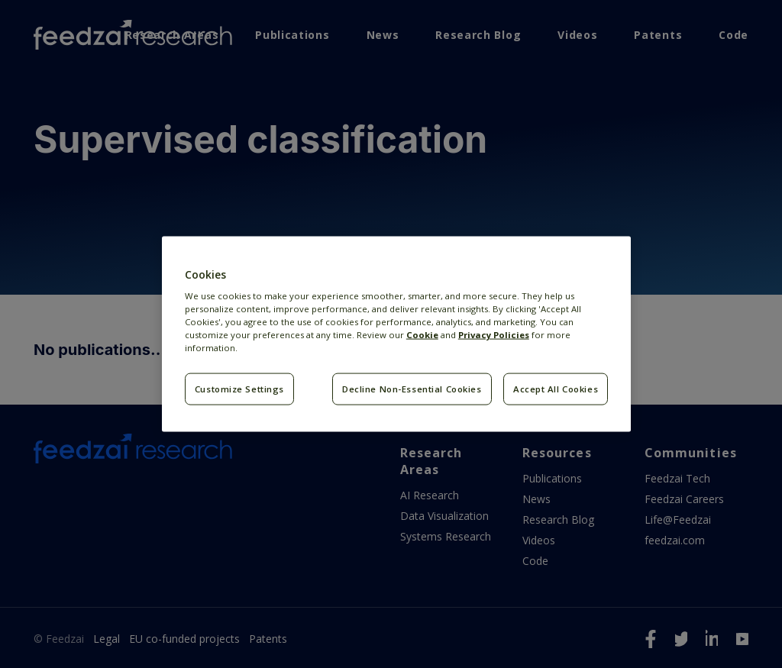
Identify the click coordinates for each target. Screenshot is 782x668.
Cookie (422, 334)
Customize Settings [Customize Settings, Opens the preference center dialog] (239, 389)
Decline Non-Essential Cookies (412, 389)
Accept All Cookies (555, 389)
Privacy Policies (493, 334)
